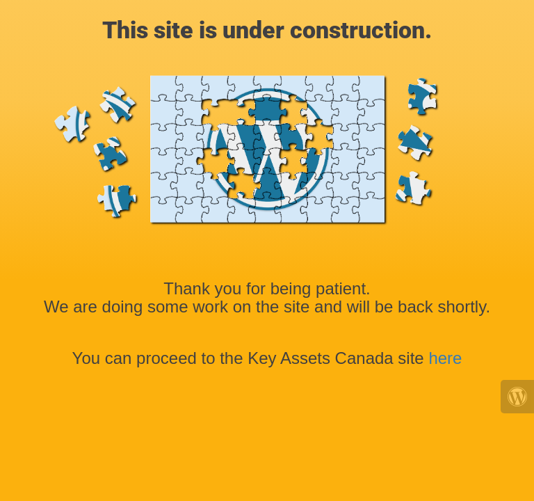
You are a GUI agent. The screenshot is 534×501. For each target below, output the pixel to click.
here (445, 358)
